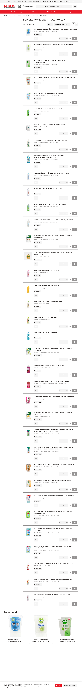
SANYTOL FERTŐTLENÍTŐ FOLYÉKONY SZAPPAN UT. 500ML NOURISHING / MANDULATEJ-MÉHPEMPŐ (55, 450)
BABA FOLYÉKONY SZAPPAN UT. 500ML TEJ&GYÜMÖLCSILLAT (56, 79)
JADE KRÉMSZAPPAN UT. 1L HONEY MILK (48, 287)
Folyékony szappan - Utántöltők (37, 15)
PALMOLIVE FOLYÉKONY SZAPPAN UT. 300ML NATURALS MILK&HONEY (54, 255)
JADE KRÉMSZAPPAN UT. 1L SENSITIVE (48, 272)
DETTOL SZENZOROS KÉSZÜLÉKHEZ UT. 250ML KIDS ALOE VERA (54, 30)
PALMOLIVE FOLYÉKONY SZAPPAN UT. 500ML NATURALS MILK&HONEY (54, 415)
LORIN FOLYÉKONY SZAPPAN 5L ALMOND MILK (51, 126)
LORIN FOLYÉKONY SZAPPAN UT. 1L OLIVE (49, 110)
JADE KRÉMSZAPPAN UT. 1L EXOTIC (47, 319)
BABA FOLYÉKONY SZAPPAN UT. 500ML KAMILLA (51, 95)
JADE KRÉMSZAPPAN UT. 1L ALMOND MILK (49, 303)
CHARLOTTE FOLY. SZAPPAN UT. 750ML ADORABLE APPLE (54, 565)
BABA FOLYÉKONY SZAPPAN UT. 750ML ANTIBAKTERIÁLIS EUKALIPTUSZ (54, 548)
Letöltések (67, 1)
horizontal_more (73, 1)
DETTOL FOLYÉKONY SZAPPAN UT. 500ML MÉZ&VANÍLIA (54, 482)
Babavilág (46, 12)
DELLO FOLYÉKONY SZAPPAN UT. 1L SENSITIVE (50, 190)
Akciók (44, 1)
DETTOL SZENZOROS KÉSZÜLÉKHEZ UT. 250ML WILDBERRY (55, 398)
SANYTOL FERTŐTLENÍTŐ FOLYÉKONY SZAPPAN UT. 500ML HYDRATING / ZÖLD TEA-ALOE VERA (55, 432)
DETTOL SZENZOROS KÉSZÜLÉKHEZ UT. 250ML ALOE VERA (55, 46)
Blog (60, 1)
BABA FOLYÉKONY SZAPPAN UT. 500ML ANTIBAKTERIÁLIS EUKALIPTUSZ (54, 531)
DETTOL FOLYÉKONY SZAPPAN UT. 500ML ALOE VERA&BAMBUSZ (51, 63)
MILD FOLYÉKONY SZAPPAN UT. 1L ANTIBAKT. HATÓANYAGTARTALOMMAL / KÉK (50, 158)
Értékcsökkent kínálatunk (33, 1)
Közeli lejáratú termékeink (15, 1)
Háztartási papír (37, 12)
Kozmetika (27, 12)
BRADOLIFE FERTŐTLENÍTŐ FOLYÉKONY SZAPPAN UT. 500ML (55, 497)
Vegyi (20, 12)
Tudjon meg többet (70, 685)
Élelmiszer (14, 12)
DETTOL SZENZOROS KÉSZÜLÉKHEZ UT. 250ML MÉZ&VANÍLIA (55, 466)
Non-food (54, 12)
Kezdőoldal (7, 15)
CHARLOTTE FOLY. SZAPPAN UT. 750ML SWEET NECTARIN (54, 581)
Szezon (61, 12)
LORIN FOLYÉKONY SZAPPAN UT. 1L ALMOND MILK (52, 142)
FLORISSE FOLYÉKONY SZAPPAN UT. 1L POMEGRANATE (53, 383)
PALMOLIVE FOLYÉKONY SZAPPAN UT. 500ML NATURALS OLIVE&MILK (54, 351)
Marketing (68, 12)
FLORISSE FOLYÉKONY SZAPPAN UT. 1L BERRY (50, 367)
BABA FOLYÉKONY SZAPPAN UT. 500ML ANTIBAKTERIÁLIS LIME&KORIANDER (54, 514)
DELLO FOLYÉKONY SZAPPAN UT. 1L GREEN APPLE (52, 206)
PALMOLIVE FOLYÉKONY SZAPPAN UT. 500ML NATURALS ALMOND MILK (54, 238)
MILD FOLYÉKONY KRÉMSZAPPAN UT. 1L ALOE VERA (52, 175)
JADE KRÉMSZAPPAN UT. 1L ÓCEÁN (47, 334)
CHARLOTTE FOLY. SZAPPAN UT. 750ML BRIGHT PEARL (53, 596)
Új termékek (54, 1)
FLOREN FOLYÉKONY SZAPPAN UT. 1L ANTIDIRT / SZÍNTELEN (55, 221)
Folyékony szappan (19, 15)
